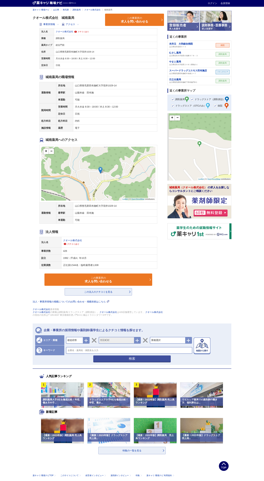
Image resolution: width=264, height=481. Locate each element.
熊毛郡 (66, 10)
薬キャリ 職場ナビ (41, 10)
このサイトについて (70, 475)
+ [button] (46, 151)
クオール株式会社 (92, 10)
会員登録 (225, 3)
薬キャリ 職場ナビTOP (44, 475)
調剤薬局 (77, 10)
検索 (132, 358)
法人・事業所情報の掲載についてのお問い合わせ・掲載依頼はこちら (71, 301)
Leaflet (125, 199)
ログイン (213, 3)
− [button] (51, 151)
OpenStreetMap (137, 199)
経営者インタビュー (96, 475)
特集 (139, 475)
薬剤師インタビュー (121, 475)
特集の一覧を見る (132, 450)
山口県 (56, 10)
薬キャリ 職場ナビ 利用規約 (160, 475)
